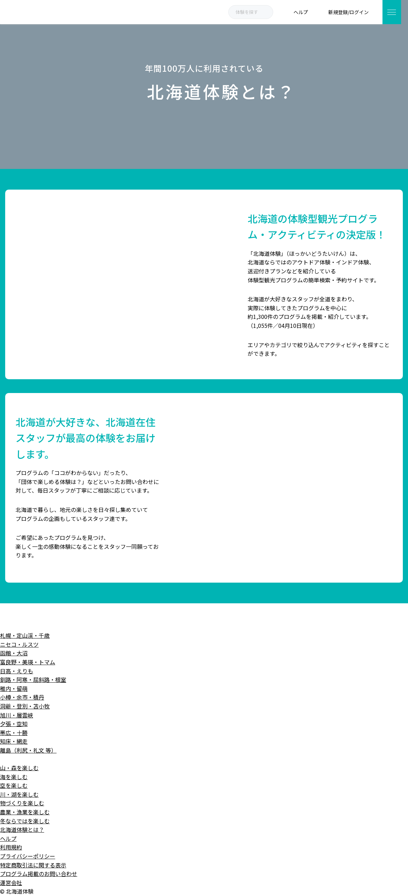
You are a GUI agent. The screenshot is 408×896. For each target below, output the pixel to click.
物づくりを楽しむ (22, 803)
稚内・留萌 (14, 688)
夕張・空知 (14, 723)
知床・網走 (14, 741)
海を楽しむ (14, 777)
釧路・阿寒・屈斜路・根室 (33, 679)
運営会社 (11, 882)
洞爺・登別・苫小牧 (25, 706)
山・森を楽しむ (19, 768)
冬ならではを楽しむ (25, 821)
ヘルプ (8, 838)
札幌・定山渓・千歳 (25, 635)
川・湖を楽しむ (19, 794)
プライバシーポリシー (27, 856)
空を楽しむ (14, 785)
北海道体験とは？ (22, 829)
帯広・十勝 (14, 732)
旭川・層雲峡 (16, 715)
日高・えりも (16, 671)
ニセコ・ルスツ (19, 644)
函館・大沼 (14, 653)
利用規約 (11, 847)
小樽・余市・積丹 (22, 697)
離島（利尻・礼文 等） (28, 750)
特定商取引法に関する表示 (33, 865)
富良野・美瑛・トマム (27, 662)
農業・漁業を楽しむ (25, 812)
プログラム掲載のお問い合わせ (38, 873)
